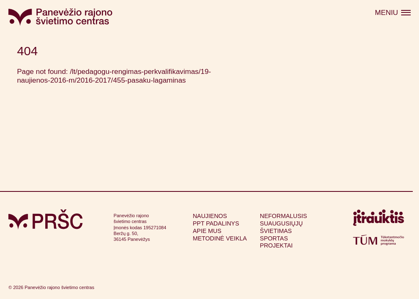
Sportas (274, 238)
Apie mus (207, 231)
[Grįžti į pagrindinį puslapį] (45, 219)
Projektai (276, 245)
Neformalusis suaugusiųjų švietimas (283, 223)
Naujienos (210, 216)
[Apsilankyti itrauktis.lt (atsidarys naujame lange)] (378, 219)
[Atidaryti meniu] (392, 13)
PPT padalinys (216, 223)
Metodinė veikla (220, 238)
